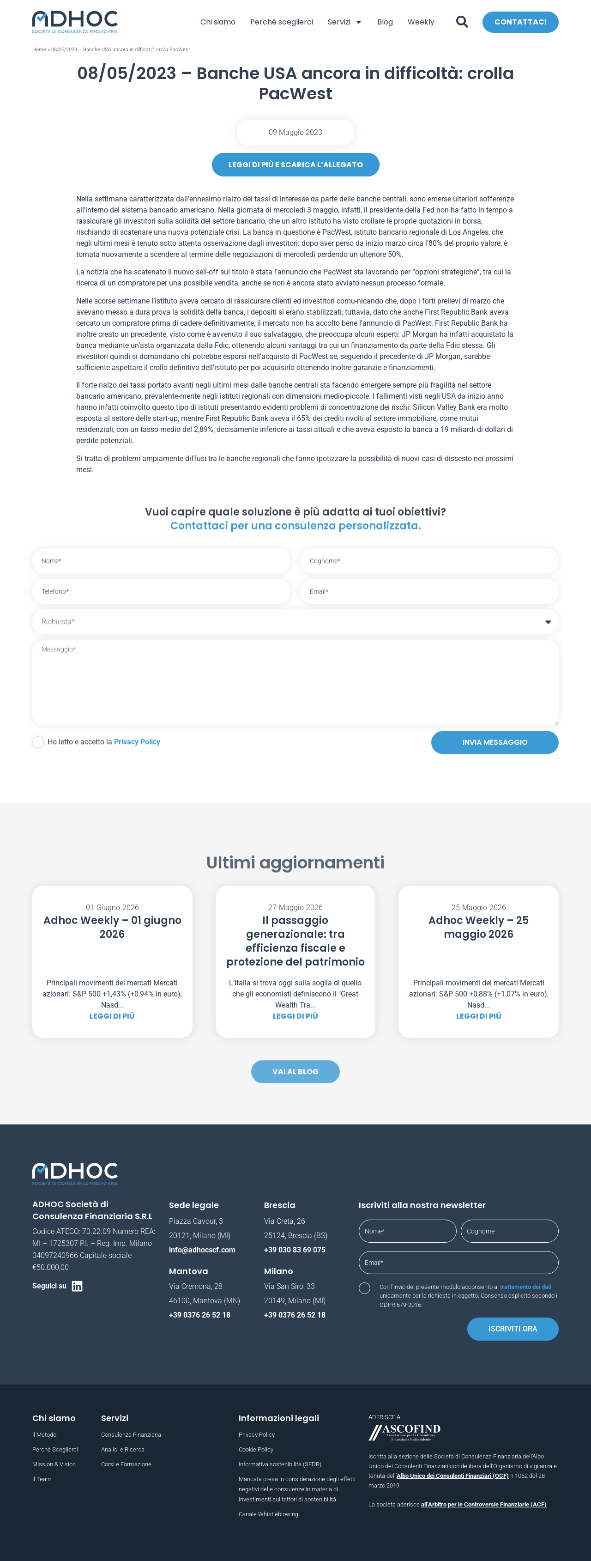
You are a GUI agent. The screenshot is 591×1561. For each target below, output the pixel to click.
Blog (385, 22)
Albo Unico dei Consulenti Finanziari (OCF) (453, 1475)
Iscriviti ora (512, 1328)
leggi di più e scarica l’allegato (296, 164)
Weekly (421, 22)
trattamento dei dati (525, 1286)
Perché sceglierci (281, 22)
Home (39, 50)
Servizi (345, 22)
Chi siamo (217, 22)
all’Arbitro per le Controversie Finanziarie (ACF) (484, 1504)
